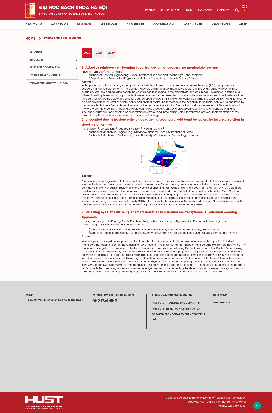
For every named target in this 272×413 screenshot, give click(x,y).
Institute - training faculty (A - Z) (176, 302)
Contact (223, 10)
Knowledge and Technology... (50, 83)
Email (188, 10)
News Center (220, 24)
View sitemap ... (223, 302)
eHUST (243, 24)
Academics (59, 24)
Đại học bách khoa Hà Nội (73, 8)
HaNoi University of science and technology (73, 13)
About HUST (33, 24)
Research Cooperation (45, 67)
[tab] (87, 53)
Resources (36, 59)
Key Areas (35, 52)
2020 (111, 53)
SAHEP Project (169, 10)
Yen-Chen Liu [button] (114, 72)
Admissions (108, 24)
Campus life (135, 24)
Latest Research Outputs (45, 75)
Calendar (205, 10)
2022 (87, 53)
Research (84, 24)
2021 (99, 53)
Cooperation (163, 24)
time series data (201, 255)
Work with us (192, 24)
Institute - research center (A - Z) (176, 308)
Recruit (150, 10)
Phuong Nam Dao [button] (93, 72)
